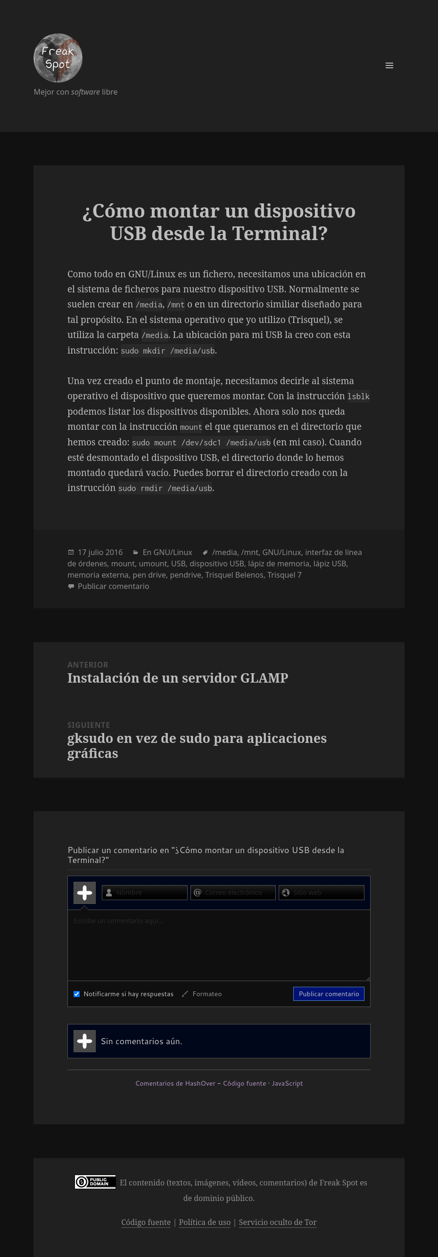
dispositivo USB (217, 563)
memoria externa (98, 575)
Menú (389, 65)
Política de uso (205, 1222)
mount (123, 563)
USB (178, 563)
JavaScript (287, 1083)
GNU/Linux (173, 552)
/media (224, 552)
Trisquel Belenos (234, 575)
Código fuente (244, 1083)
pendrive (185, 575)
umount (153, 563)
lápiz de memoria (278, 563)
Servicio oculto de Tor (278, 1222)
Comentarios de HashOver (175, 1083)
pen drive (149, 575)
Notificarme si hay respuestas (124, 994)
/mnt (249, 552)
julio (96, 552)
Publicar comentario (113, 586)
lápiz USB (330, 563)
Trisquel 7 (284, 575)
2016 (114, 552)
